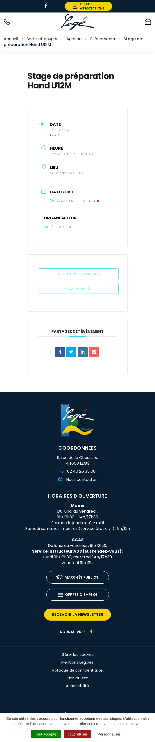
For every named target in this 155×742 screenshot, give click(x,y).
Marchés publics (77, 578)
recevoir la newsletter (77, 614)
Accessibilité (77, 685)
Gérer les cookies (78, 654)
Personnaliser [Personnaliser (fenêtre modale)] (108, 734)
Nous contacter (77, 479)
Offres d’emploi (77, 595)
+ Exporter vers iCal (78, 288)
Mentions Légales (77, 662)
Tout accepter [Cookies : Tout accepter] (46, 734)
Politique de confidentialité (77, 670)
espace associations (88, 6)
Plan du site (77, 678)
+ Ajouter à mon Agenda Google (78, 274)
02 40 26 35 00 (78, 471)
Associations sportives (74, 200)
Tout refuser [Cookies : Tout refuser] (77, 734)
